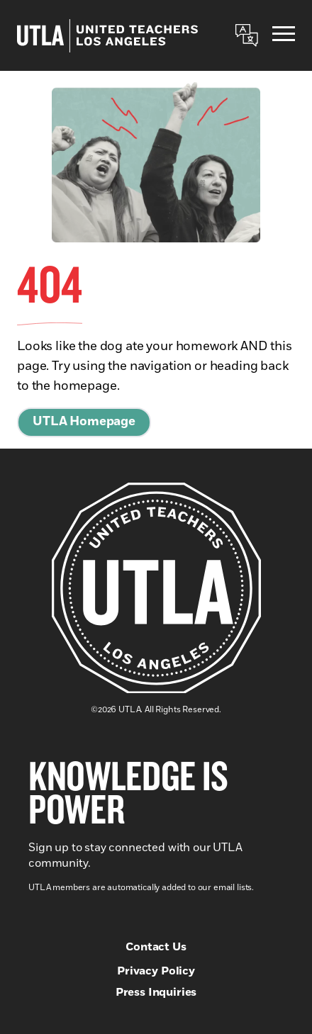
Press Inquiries (156, 992)
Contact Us (156, 947)
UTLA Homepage (84, 421)
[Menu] (283, 35)
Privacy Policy (156, 971)
